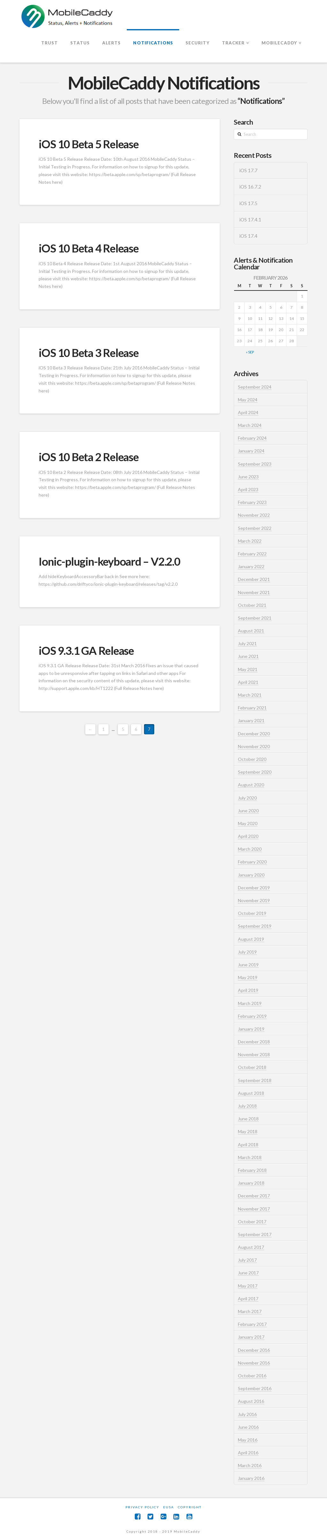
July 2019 (247, 952)
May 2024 (247, 399)
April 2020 (248, 836)
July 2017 (247, 1260)
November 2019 (254, 900)
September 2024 (254, 387)
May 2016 (247, 1440)
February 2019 (252, 1016)
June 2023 (248, 476)
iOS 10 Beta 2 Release (88, 456)
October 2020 (252, 759)
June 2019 (248, 964)
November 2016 (254, 1363)
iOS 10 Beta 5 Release (88, 144)
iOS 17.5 (248, 203)
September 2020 (254, 772)
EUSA (168, 1507)
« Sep (250, 352)
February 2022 (252, 553)
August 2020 (251, 784)
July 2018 (247, 1106)
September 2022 (254, 528)
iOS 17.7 (248, 170)
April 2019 (248, 990)
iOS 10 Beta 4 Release (88, 248)
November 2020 (254, 746)
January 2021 (251, 720)
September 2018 (254, 1080)
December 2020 (254, 733)
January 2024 (251, 450)
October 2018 (252, 1067)
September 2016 (254, 1388)
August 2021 (251, 630)
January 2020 (251, 875)
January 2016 (251, 1478)
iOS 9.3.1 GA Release (86, 650)
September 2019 (254, 926)
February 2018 (252, 1170)
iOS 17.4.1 (250, 219)
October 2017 (252, 1221)
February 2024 (252, 438)
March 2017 (250, 1311)
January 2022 (251, 566)
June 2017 (248, 1272)
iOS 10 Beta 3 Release (88, 352)
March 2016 (250, 1465)
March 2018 (250, 1157)
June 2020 (248, 810)
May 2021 (247, 669)
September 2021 (254, 618)
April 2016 (248, 1452)
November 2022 (254, 515)
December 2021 (254, 579)
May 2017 (247, 1285)
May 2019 (247, 977)
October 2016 (252, 1375)
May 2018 (247, 1131)
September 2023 (254, 464)
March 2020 (250, 849)
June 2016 (248, 1427)
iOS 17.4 (248, 236)
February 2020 (252, 861)
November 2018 (254, 1054)
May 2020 (247, 823)
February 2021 (252, 707)
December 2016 (254, 1350)
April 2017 (248, 1298)
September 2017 (254, 1234)
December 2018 (254, 1041)
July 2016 (247, 1414)
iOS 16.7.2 (250, 187)
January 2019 (251, 1029)
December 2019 (254, 887)
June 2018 (248, 1118)
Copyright (190, 1507)
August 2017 (251, 1247)
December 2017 (254, 1195)
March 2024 (250, 425)
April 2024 (248, 412)
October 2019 (252, 913)
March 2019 (250, 1003)
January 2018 (251, 1183)
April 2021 (248, 682)
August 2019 (251, 939)
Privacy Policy (142, 1507)
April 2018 (248, 1144)
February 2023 (252, 502)
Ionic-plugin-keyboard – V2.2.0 (109, 561)
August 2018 (251, 1093)
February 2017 (252, 1324)
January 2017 (251, 1337)
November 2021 (254, 592)
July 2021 (247, 643)
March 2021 (250, 695)
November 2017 (254, 1208)
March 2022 (250, 541)
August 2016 (251, 1401)
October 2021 (252, 605)
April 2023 (248, 489)
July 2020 (247, 798)
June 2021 (248, 656)
